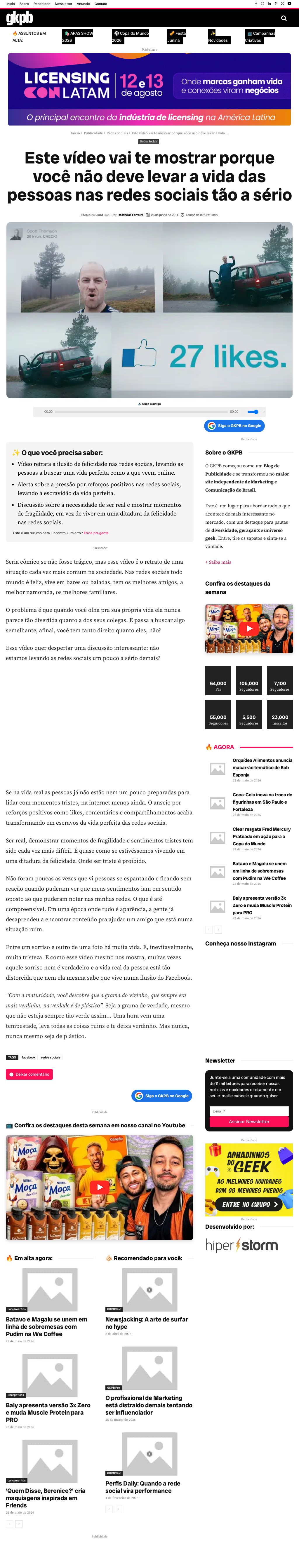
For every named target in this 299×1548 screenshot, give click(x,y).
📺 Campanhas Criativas (260, 37)
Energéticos (16, 1395)
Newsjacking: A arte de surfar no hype (146, 1323)
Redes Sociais (117, 133)
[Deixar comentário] (29, 1074)
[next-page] (18, 1524)
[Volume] (243, 412)
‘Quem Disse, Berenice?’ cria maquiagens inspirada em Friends (46, 1498)
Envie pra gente (96, 533)
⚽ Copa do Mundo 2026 (130, 37)
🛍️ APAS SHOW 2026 (77, 37)
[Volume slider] (256, 412)
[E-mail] (249, 1111)
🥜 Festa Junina (176, 37)
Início (75, 133)
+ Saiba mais (218, 562)
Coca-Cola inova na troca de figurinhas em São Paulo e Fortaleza (262, 802)
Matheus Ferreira (131, 215)
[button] (284, 18)
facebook (28, 1057)
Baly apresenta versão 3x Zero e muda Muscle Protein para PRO (48, 1412)
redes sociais (50, 1057)
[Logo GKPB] (19, 18)
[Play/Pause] (38, 411)
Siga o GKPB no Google (234, 426)
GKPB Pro (113, 1387)
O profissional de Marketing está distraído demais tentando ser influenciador (148, 1405)
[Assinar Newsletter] (249, 1121)
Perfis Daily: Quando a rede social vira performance (142, 1487)
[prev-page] (9, 1524)
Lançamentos (17, 1309)
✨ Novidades (218, 37)
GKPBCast (114, 1309)
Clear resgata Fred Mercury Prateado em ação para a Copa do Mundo (262, 836)
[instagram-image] (219, 967)
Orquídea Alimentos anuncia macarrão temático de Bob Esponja (263, 767)
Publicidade (93, 133)
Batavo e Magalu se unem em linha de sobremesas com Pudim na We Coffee (46, 1326)
